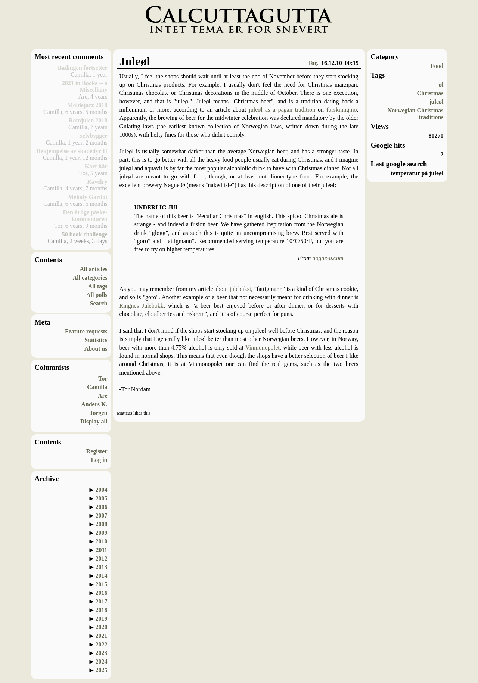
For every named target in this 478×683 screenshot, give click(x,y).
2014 (102, 575)
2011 (101, 550)
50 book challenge (85, 234)
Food (437, 66)
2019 (102, 618)
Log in (99, 460)
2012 (102, 558)
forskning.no (341, 109)
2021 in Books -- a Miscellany (85, 86)
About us (96, 348)
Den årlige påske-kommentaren (85, 215)
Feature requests (86, 331)
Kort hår (96, 166)
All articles (93, 269)
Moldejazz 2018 (87, 105)
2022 (102, 644)
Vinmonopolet (262, 347)
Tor (102, 378)
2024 (102, 661)
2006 (102, 507)
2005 (102, 498)
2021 (102, 636)
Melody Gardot (87, 197)
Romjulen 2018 (88, 120)
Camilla (97, 387)
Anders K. (94, 404)
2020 (102, 627)
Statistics (95, 340)
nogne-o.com (327, 258)
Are (102, 395)
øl (441, 84)
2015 (102, 584)
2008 (102, 524)
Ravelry (97, 181)
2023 (102, 653)
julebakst (240, 289)
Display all (93, 421)
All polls (96, 295)
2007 (102, 515)
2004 (102, 490)
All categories (90, 277)
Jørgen (98, 413)
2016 (102, 593)
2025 (102, 670)
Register (97, 451)
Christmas (430, 93)
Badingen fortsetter (83, 68)
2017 (102, 601)
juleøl (436, 102)
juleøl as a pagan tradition (282, 109)
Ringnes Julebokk (142, 305)
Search (99, 303)
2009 (102, 533)
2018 (102, 610)
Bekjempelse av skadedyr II (72, 151)
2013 (102, 567)
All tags (98, 286)
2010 (102, 541)
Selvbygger (93, 136)
